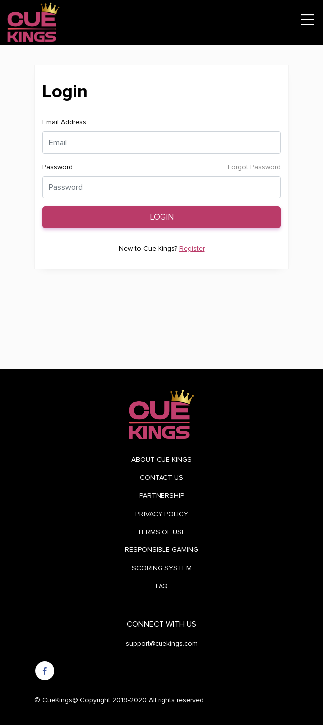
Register (192, 248)
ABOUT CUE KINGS (161, 459)
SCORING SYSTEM (162, 568)
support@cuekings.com (162, 643)
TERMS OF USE (161, 532)
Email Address (64, 122)
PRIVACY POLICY (161, 514)
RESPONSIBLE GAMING (161, 549)
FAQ (162, 586)
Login (162, 217)
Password (57, 167)
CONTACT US (161, 477)
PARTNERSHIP (161, 495)
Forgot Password (254, 167)
